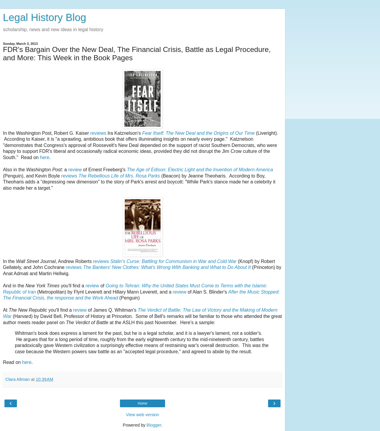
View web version (142, 414)
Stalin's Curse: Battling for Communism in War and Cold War (173, 261)
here (44, 157)
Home (142, 403)
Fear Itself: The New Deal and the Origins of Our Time (198, 133)
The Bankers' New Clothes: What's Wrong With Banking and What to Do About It (167, 267)
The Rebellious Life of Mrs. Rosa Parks (119, 175)
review (75, 169)
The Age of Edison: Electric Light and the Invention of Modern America (200, 169)
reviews (98, 133)
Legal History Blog (44, 17)
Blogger (154, 425)
